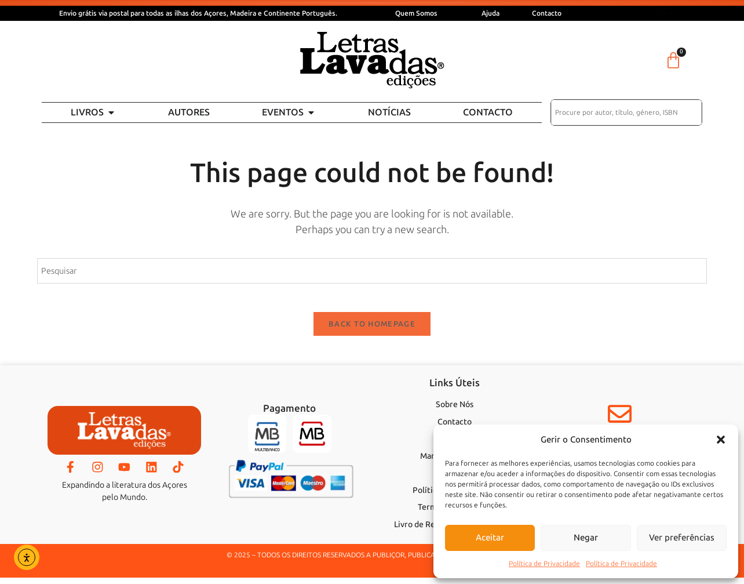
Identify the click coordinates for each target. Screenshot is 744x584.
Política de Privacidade (544, 564)
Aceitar (490, 537)
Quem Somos (416, 13)
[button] (721, 439)
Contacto (546, 13)
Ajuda (490, 13)
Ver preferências (681, 537)
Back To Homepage (372, 331)
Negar (586, 537)
